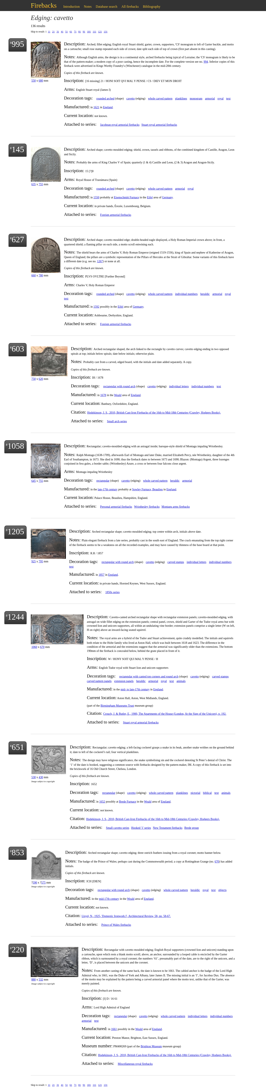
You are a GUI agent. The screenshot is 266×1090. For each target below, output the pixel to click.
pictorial (195, 792)
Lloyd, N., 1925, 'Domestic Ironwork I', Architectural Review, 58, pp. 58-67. (126, 916)
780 (41, 275)
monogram (196, 98)
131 (105, 31)
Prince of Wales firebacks (116, 924)
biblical (207, 792)
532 (41, 979)
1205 (15, 531)
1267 (100, 261)
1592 (96, 306)
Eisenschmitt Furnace (126, 197)
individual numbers (186, 294)
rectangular (103, 480)
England (108, 107)
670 (42, 647)
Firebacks (44, 5)
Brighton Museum (151, 1046)
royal (221, 98)
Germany (167, 197)
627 (18, 239)
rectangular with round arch (119, 386)
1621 (96, 107)
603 (18, 348)
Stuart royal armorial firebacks (159, 124)
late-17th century (107, 489)
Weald (117, 395)
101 (89, 31)
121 (100, 31)
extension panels (124, 681)
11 (49, 31)
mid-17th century (109, 898)
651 (18, 747)
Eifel (150, 197)
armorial (210, 98)
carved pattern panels (99, 681)
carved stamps (175, 562)
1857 (102, 574)
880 (33, 979)
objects (222, 890)
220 (18, 949)
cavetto (130, 98)
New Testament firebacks (167, 827)
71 (75, 31)
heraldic (205, 294)
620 (41, 378)
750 (33, 378)
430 (41, 777)
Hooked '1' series (141, 827)
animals (181, 681)
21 (53, 31)
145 (18, 149)
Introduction (71, 6)
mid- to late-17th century (135, 689)
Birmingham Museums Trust (117, 705)
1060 (34, 647)
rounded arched (105, 98)
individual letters (179, 386)
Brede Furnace (127, 801)
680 (41, 80)
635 (33, 184)
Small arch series (117, 421)
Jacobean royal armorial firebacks (119, 124)
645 (33, 480)
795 (41, 561)
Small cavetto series (117, 827)
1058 (15, 446)
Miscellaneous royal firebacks (135, 1063)
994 (206, 61)
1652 (102, 801)
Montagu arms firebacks (175, 506)
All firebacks (130, 6)
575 (43, 882)
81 (79, 31)
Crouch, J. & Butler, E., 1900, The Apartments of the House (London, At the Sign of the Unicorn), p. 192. (164, 713)
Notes (88, 6)
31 (58, 31)
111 (94, 31)
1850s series (112, 592)
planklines (181, 98)
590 (35, 882)
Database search (106, 6)
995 (18, 44)
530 (33, 777)
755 (41, 184)
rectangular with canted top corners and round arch (149, 676)
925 (33, 561)
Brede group (191, 827)
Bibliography (151, 6)
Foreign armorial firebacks (115, 214)
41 (62, 31)
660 (33, 275)
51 (66, 31)
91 (84, 31)
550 (33, 80)
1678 (103, 395)
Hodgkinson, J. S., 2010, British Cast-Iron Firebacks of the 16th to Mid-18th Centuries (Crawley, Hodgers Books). (154, 412)
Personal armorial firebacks (116, 506)
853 (18, 852)
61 (71, 31)
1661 (114, 1029)
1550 (96, 197)
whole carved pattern (160, 98)
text (228, 98)
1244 (15, 616)
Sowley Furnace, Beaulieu (147, 489)
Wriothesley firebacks (147, 506)
